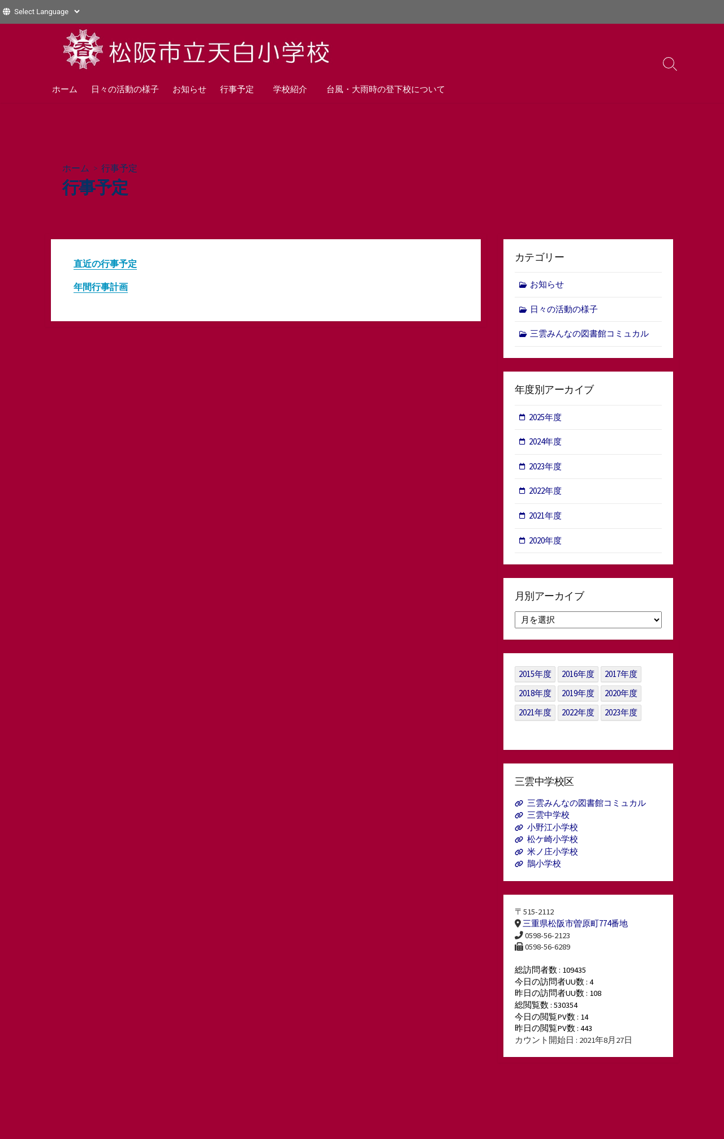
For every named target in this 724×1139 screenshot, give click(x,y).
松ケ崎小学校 (552, 842)
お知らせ (189, 89)
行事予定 (237, 89)
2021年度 (545, 517)
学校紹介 (288, 89)
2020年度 (545, 541)
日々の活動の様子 (125, 89)
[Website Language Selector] (46, 11)
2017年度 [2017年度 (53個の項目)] (621, 676)
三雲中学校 (548, 818)
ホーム (64, 89)
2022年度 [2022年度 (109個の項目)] (578, 715)
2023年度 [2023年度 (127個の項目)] (621, 715)
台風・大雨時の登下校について (382, 89)
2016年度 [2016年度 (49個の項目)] (578, 676)
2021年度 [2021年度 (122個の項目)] (535, 715)
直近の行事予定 (105, 264)
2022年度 (545, 492)
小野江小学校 (552, 830)
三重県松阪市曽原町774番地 (575, 926)
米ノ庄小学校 (552, 854)
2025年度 (545, 418)
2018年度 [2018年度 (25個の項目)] (535, 696)
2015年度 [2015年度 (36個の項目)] (535, 676)
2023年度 (545, 468)
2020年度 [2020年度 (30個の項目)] (621, 696)
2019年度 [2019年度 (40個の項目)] (578, 696)
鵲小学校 (544, 866)
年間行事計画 (101, 288)
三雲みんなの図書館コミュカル (589, 334)
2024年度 (545, 443)
